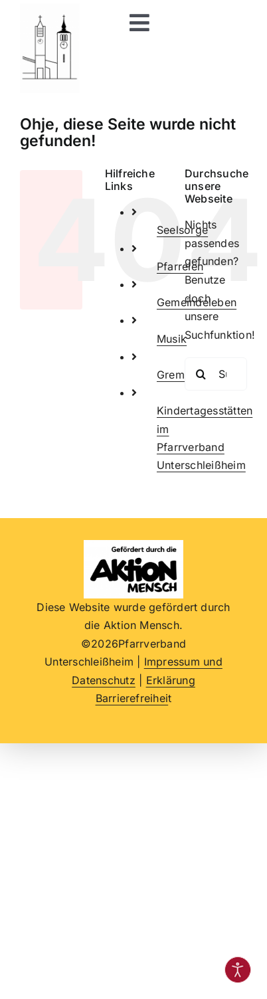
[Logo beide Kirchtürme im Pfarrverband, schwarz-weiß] (50, 8)
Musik (172, 338)
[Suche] (201, 374)
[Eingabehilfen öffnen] (238, 970)
